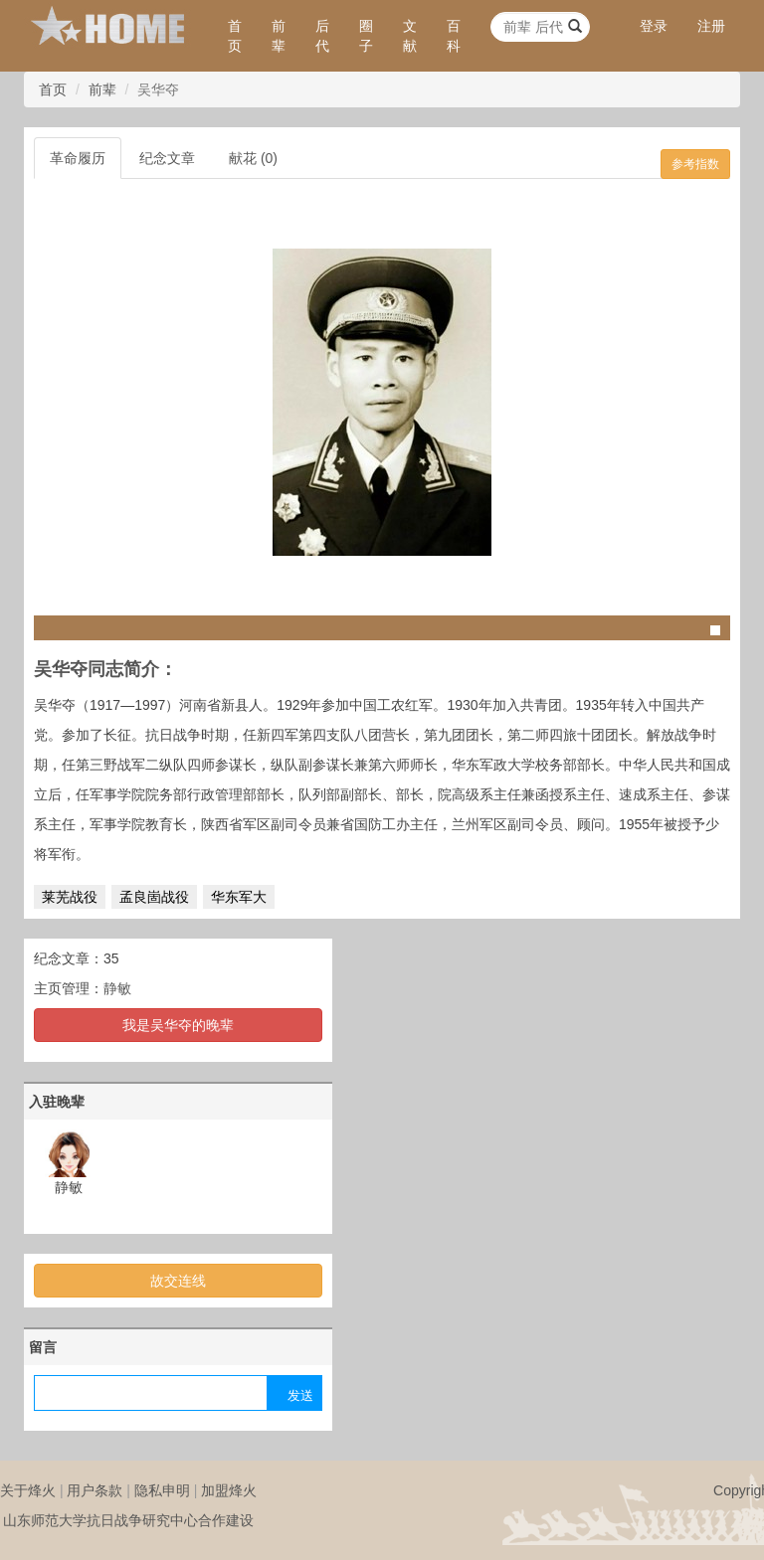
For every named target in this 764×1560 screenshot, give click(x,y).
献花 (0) (253, 158)
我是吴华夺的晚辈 (178, 1025)
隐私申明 (162, 1490)
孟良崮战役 (154, 897)
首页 (235, 36)
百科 (454, 36)
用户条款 (94, 1490)
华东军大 (239, 897)
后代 (322, 36)
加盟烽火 (229, 1490)
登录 (654, 26)
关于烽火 (28, 1490)
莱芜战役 (69, 897)
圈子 (366, 36)
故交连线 (178, 1281)
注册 (711, 26)
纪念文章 (167, 158)
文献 (410, 36)
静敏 (117, 988)
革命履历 (77, 158)
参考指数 (695, 164)
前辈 (279, 36)
